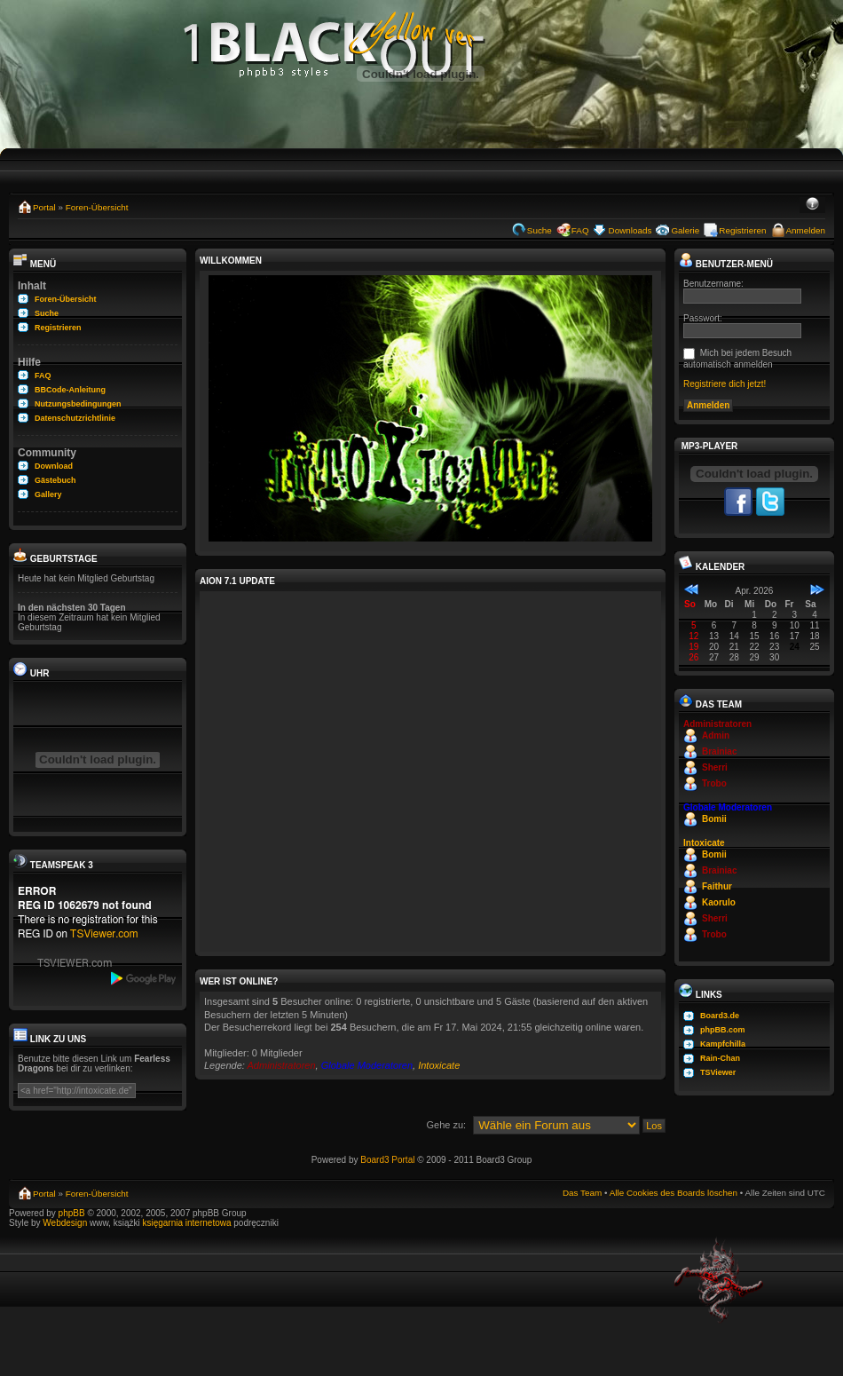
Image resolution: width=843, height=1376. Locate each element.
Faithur (717, 886)
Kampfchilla (722, 1044)
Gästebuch (55, 480)
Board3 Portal (387, 1160)
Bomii (714, 819)
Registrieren (742, 230)
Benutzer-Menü (726, 264)
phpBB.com (722, 1029)
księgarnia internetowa (186, 1223)
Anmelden (805, 230)
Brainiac (719, 751)
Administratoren (282, 1065)
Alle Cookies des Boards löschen (673, 1193)
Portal (44, 207)
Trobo (714, 783)
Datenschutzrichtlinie (75, 418)
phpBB (72, 1213)
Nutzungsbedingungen (78, 403)
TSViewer (718, 1072)
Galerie (685, 230)
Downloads (630, 230)
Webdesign (66, 1223)
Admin (715, 735)
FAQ (580, 230)
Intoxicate (439, 1065)
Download (54, 466)
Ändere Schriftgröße (812, 205)
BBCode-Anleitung (70, 389)
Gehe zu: (446, 1124)
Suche (539, 230)
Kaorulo (719, 902)
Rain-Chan (720, 1058)
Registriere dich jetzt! (724, 384)
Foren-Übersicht (97, 207)
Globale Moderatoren (367, 1065)
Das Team (582, 1193)
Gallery (48, 494)
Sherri (715, 767)
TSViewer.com (104, 934)
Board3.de (719, 1015)
